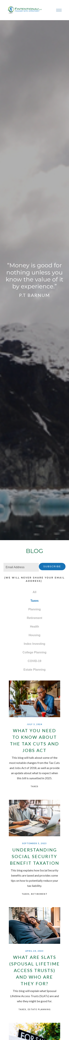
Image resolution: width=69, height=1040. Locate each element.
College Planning (35, 652)
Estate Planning (34, 669)
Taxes (34, 600)
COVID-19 (34, 661)
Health (34, 626)
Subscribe (52, 566)
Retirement (34, 617)
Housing (34, 635)
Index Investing (34, 643)
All (34, 592)
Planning (34, 609)
